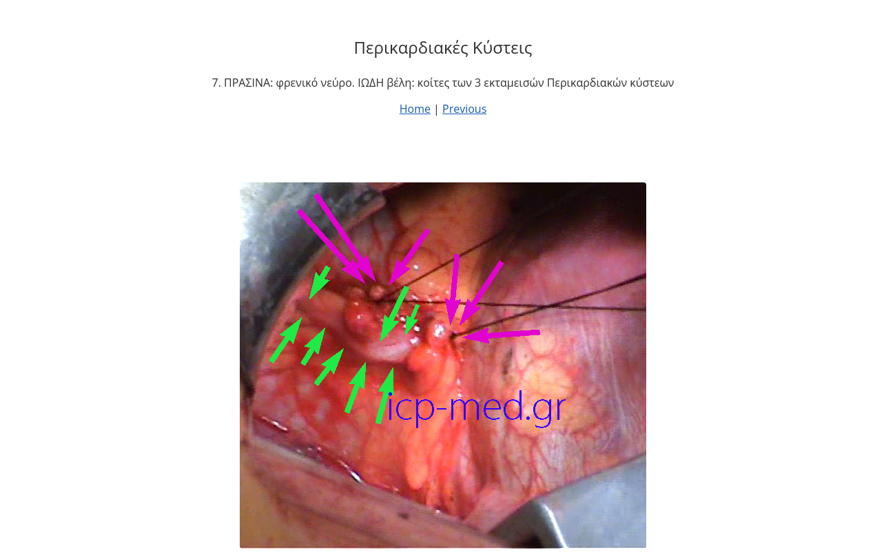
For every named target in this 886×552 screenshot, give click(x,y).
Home (415, 108)
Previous (464, 108)
